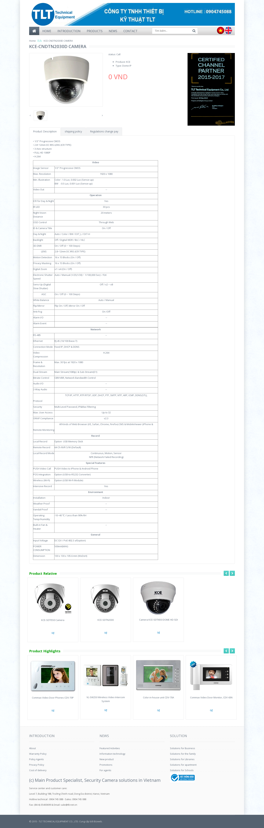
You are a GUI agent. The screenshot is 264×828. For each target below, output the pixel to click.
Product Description (45, 131)
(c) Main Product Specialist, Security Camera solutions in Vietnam (95, 780)
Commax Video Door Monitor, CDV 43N (211, 697)
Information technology (112, 753)
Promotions (106, 764)
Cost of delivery (38, 770)
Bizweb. (98, 821)
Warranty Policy (38, 753)
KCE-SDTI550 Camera (52, 620)
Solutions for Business (182, 748)
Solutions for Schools (182, 770)
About (32, 748)
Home (32, 40)
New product (107, 759)
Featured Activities (110, 748)
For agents (105, 770)
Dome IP (126, 65)
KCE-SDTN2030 (106, 620)
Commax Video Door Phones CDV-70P (53, 697)
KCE (128, 61)
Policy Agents (36, 759)
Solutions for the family (183, 753)
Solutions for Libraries (182, 759)
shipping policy (73, 131)
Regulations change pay (104, 131)
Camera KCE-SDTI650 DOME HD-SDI (158, 619)
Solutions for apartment (183, 764)
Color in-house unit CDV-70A (158, 697)
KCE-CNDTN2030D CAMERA (58, 40)
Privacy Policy (36, 764)
